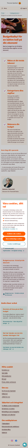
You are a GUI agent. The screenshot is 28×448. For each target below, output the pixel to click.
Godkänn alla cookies (14, 234)
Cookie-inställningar (14, 244)
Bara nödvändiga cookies (14, 239)
